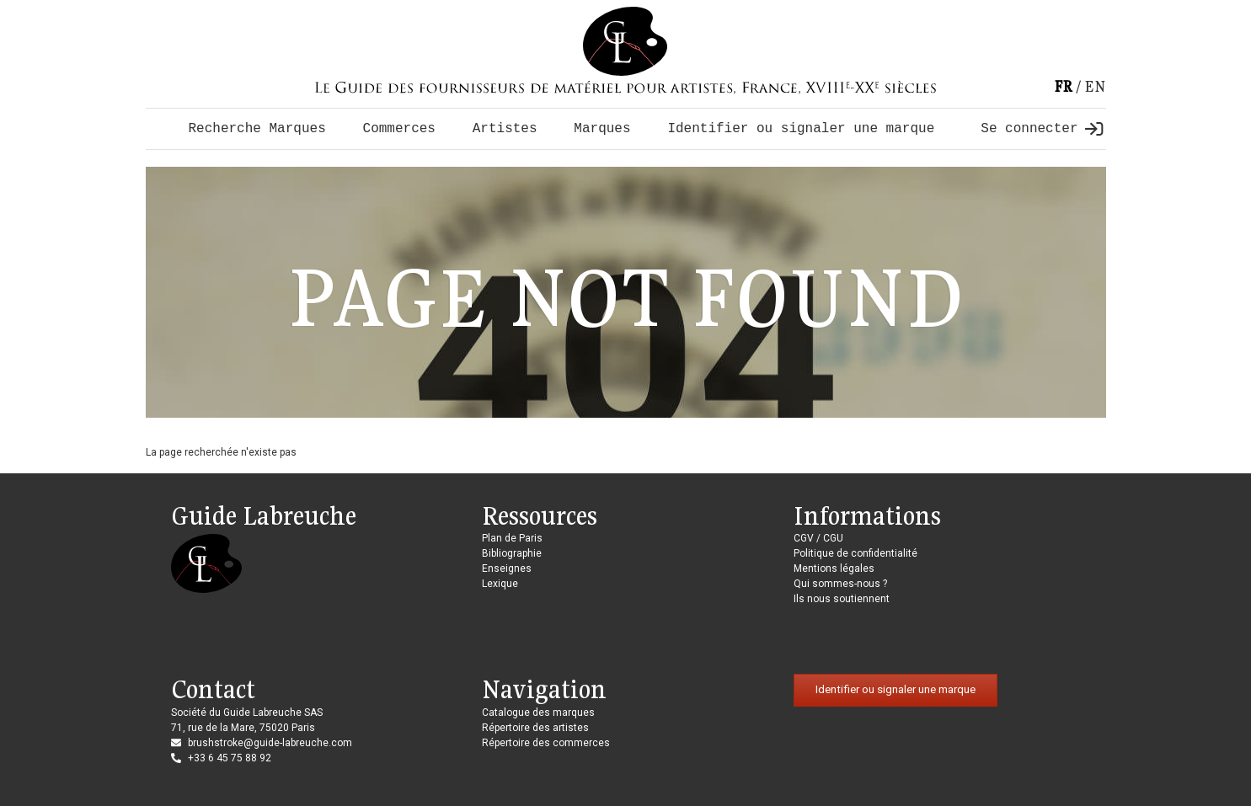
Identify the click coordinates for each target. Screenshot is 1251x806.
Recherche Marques (257, 128)
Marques (602, 128)
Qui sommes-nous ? (840, 584)
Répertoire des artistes (535, 728)
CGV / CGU (818, 538)
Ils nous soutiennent (842, 599)
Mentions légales (834, 568)
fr (1063, 86)
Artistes (505, 128)
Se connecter (1041, 128)
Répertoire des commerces (546, 743)
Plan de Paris (512, 538)
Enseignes (507, 568)
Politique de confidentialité (855, 553)
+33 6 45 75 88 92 (229, 758)
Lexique (500, 584)
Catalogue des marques (538, 712)
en (1095, 86)
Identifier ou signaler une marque (800, 128)
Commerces (399, 128)
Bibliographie (512, 553)
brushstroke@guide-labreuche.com (270, 743)
